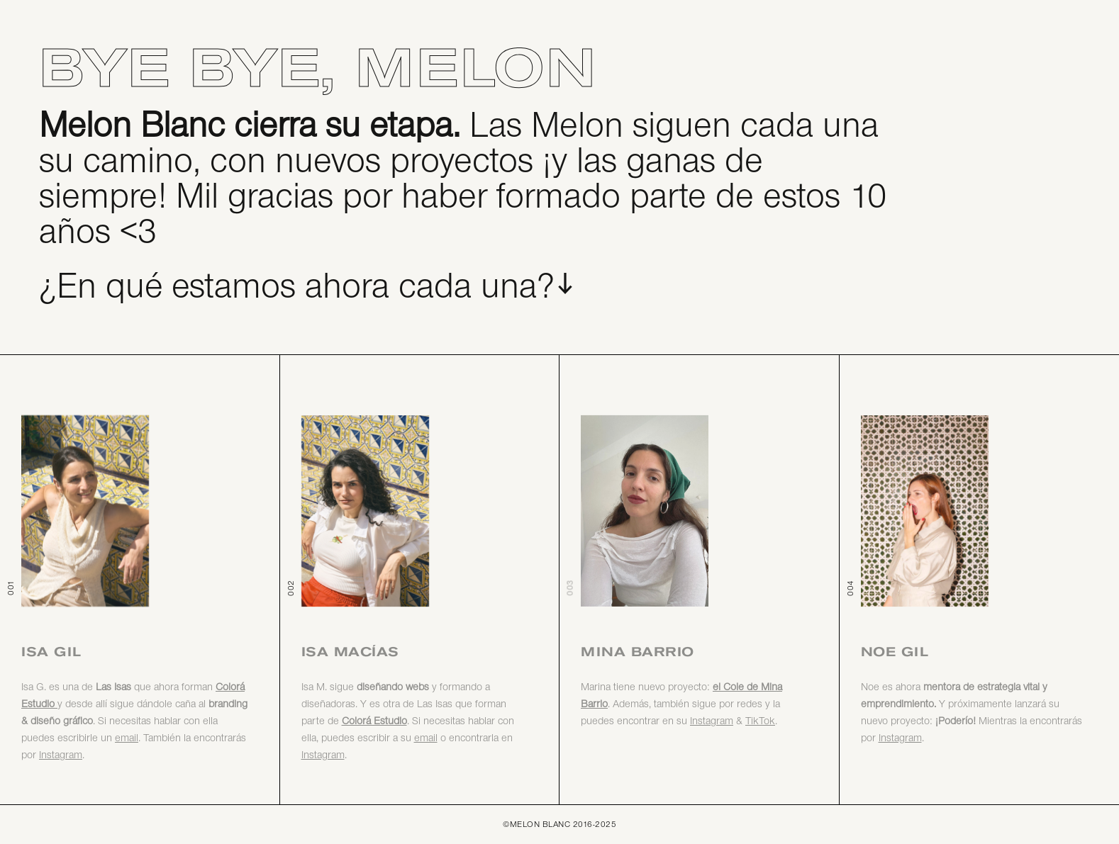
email (126, 738)
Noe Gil (895, 652)
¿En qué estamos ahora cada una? (297, 288)
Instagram (323, 755)
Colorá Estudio (374, 721)
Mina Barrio (637, 652)
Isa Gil (51, 652)
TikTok (760, 721)
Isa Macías (350, 652)
